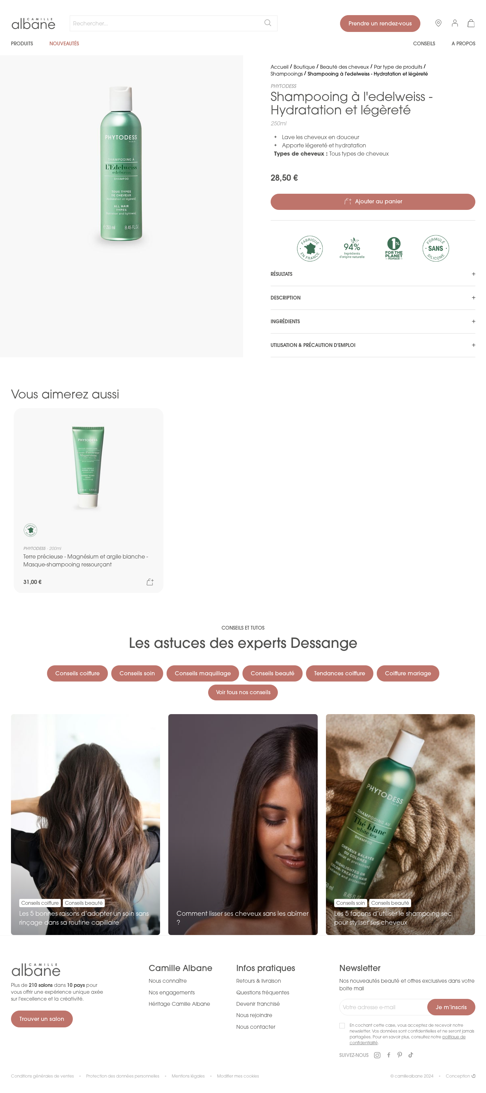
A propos (463, 44)
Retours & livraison (258, 981)
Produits (22, 44)
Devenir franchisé (258, 1004)
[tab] (373, 274)
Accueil (280, 67)
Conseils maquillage (203, 672)
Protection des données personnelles (122, 1076)
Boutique (304, 67)
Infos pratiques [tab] (265, 968)
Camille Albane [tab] (180, 968)
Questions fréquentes (262, 992)
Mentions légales (188, 1076)
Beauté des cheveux (344, 67)
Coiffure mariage (408, 672)
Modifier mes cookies (238, 1076)
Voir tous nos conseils (243, 691)
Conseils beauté (272, 672)
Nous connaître (168, 981)
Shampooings (287, 74)
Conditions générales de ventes (42, 1076)
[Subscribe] (451, 1007)
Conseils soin (137, 672)
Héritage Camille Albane (179, 1004)
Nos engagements (172, 992)
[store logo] (33, 24)
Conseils (424, 44)
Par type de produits (398, 67)
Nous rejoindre (254, 1015)
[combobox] (174, 23)
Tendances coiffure (339, 672)
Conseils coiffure (77, 672)
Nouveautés (64, 44)
